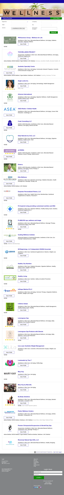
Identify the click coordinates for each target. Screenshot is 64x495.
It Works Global (23, 303)
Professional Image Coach (25, 224)
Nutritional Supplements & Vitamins (39, 252)
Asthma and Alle (33, 125)
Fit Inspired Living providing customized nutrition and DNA (36, 206)
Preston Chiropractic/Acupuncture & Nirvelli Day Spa (35, 425)
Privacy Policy (5, 461)
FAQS (35, 463)
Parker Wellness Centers (26, 411)
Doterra (20, 164)
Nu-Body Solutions (24, 396)
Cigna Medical (24, 61)
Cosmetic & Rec (28, 400)
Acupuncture (21, 54)
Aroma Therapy (27, 154)
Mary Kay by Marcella (25, 384)
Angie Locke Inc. (23, 81)
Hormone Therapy (41, 292)
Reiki (33, 224)
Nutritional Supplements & (24, 210)
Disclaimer (4, 462)
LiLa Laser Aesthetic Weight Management (31, 346)
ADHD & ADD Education (24, 124)
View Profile (23, 44)
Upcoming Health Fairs (7, 469)
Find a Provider (5, 471)
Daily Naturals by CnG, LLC (26, 135)
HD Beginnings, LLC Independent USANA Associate (34, 249)
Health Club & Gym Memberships (39, 194)
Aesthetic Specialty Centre (26, 66)
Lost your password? (48, 481)
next (60, 452)
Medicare (30, 75)
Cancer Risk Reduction (29, 335)
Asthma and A (35, 154)
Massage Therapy (30, 181)
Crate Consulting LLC (25, 121)
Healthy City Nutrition (25, 263)
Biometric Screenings (36, 180)
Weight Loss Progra (28, 293)
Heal (32, 139)
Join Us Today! (48, 483)
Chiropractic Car (28, 415)
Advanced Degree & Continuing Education (29, 237)
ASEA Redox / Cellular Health (27, 108)
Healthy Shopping (50, 442)
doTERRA (21, 150)
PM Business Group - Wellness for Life (30, 37)
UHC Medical (31, 61)
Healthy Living (22, 276)
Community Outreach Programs (44, 69)
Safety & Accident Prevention (43, 279)
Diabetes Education (47, 180)
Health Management (49, 83)
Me (36, 181)
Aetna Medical (7, 61)
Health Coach (26, 139)
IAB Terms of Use (6, 463)
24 (54, 452)
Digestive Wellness (41, 97)
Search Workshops (6, 470)
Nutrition (55, 208)
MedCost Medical (32, 434)
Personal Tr (34, 195)
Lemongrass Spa (23, 318)
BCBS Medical (15, 61)
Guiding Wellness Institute (26, 235)
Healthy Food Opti (30, 267)
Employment (37, 465)
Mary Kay (21, 371)
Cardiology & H (28, 112)
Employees (36, 462)
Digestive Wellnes (28, 41)
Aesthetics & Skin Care (24, 40)
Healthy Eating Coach (23, 98)
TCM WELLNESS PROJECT (26, 52)
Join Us (35, 460)
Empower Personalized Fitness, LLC (29, 191)
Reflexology (39, 363)
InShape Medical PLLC (25, 289)
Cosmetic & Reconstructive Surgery (39, 348)
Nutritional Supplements (24, 56)
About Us (36, 459)
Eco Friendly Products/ (29, 322)
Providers (36, 461)
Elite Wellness (22, 177)
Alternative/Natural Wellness (37, 40)
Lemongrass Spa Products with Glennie (30, 331)
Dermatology (39, 83)
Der (33, 70)
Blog (35, 466)
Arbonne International (25, 94)
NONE (5, 46)
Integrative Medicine (51, 292)
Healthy (32, 98)
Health (34, 239)
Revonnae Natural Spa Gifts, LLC (28, 440)
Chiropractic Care (22, 429)
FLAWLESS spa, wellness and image (29, 220)
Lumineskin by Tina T (25, 360)
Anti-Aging (48, 40)
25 (57, 452)
